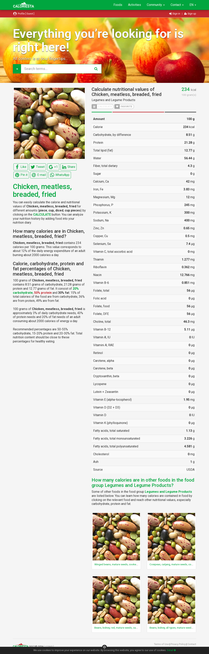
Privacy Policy (178, 644)
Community (156, 5)
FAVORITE (123, 106)
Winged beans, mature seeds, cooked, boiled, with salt (125, 564)
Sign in (175, 13)
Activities (134, 5)
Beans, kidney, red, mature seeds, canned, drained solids (126, 627)
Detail (171, 650)
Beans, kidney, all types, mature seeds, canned (176, 627)
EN (193, 5)
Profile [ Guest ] (23, 13)
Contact (177, 5)
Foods (117, 5)
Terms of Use (161, 644)
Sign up (190, 13)
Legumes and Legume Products (113, 100)
